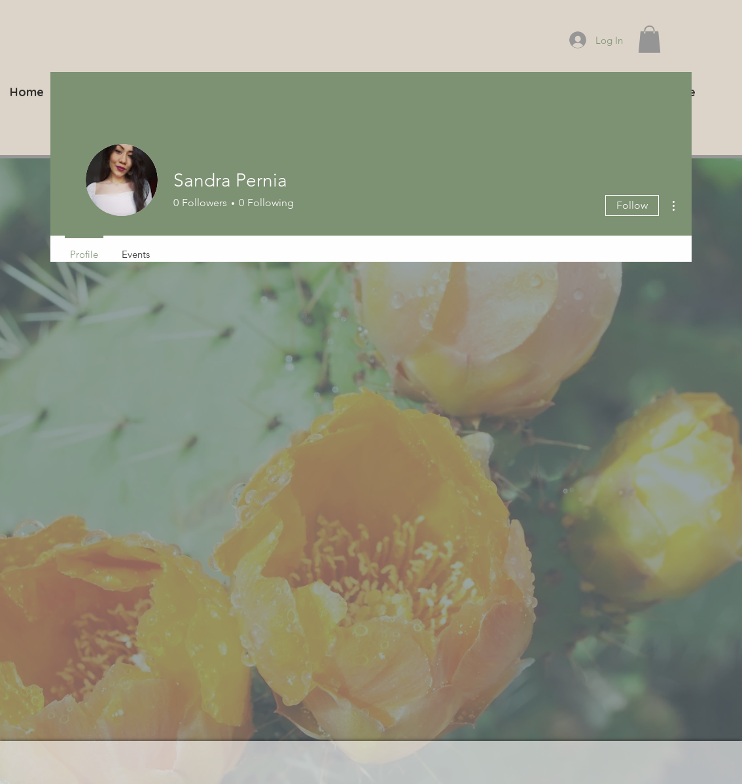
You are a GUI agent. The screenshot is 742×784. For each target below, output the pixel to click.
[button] (649, 39)
